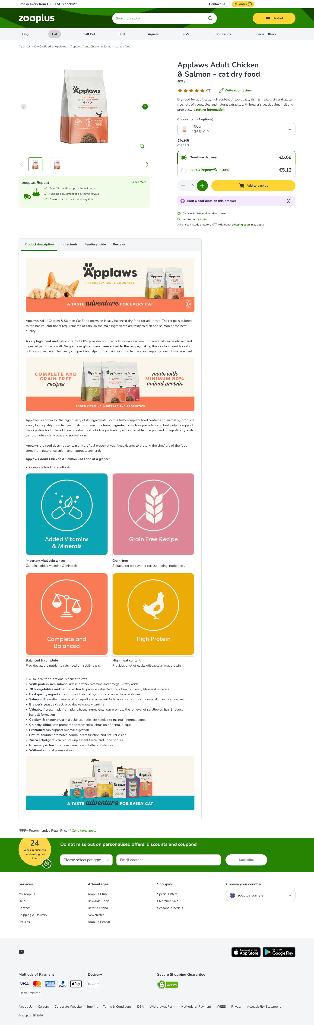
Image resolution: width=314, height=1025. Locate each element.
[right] (145, 107)
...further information (209, 109)
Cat (54, 34)
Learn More (138, 182)
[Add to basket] (253, 185)
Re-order (243, 4)
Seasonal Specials (170, 908)
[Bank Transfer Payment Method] (30, 993)
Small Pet (87, 34)
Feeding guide (95, 244)
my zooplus (27, 894)
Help (22, 901)
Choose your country (243, 884)
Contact (24, 908)
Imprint (92, 1006)
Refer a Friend (98, 908)
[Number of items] (192, 185)
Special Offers (265, 34)
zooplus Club (97, 894)
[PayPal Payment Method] (63, 984)
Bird (121, 34)
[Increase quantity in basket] (202, 185)
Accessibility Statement (264, 1006)
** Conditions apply (82, 830)
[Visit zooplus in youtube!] (21, 952)
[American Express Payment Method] (50, 984)
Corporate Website (68, 1006)
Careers (43, 1006)
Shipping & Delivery (33, 915)
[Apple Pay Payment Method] (76, 984)
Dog (25, 34)
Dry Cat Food (42, 46)
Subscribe (246, 860)
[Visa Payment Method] (24, 984)
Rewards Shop (98, 901)
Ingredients (69, 244)
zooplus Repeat (99, 922)
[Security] (167, 985)
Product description (39, 244)
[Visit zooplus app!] (246, 956)
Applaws (60, 46)
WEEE (221, 1006)
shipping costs (241, 224)
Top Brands (222, 34)
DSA (140, 1006)
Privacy (236, 1006)
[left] (23, 107)
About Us (25, 1006)
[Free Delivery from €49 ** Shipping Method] (93, 984)
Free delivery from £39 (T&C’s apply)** (48, 4)
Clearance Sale (167, 901)
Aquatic (153, 34)
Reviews (119, 244)
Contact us (217, 4)
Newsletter (96, 915)
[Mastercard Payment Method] (37, 984)
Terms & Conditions (117, 1006)
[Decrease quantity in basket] (182, 185)
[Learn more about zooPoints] (288, 201)
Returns (24, 922)
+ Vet (187, 34)
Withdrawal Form (162, 1006)
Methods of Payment (196, 1006)
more (222, 213)
